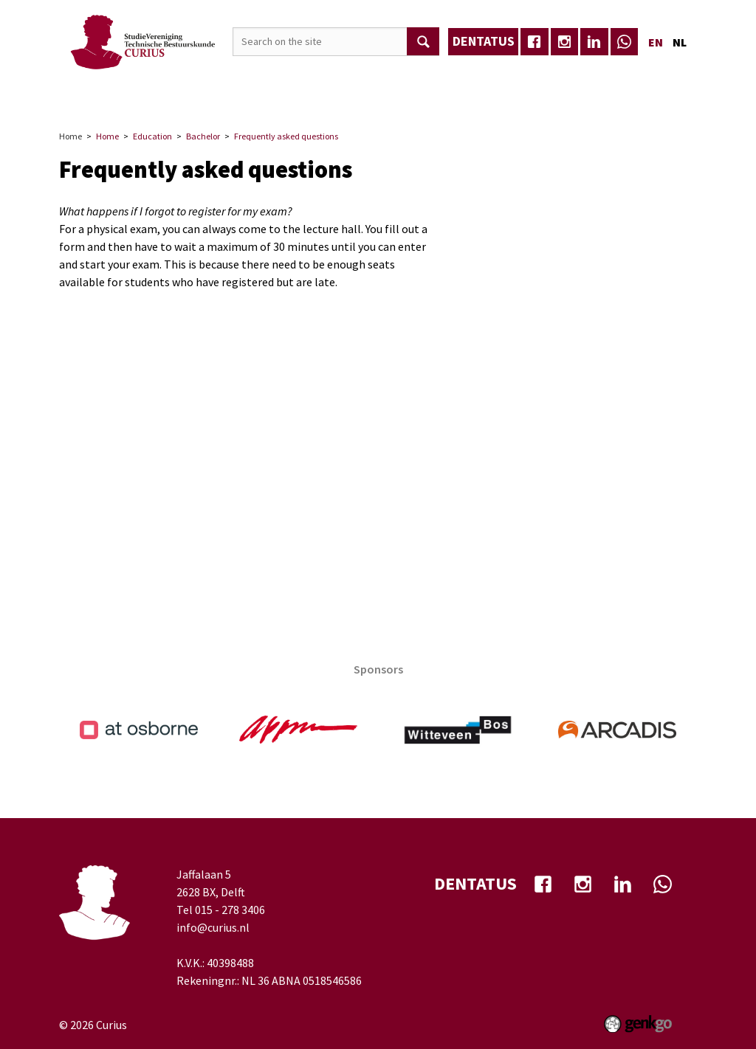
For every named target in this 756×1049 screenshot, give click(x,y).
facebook (534, 42)
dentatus (484, 40)
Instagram (565, 42)
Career (329, 100)
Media (462, 100)
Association (199, 100)
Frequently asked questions (286, 136)
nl (680, 42)
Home (139, 101)
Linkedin (594, 42)
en (655, 42)
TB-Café (522, 100)
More (659, 100)
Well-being (594, 100)
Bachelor (203, 136)
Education (397, 100)
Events (271, 100)
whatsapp (625, 42)
